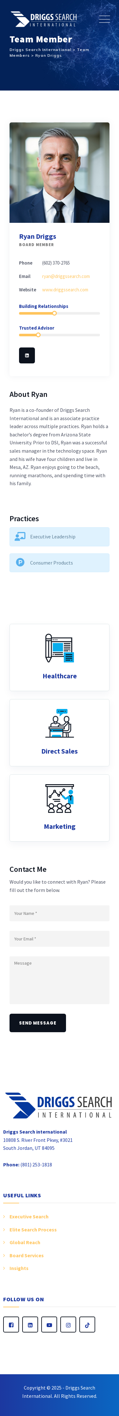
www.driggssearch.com (65, 290)
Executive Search (29, 1216)
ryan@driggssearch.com (66, 276)
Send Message (37, 1023)
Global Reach (25, 1242)
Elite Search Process (33, 1229)
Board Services (27, 1255)
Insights (19, 1268)
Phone (25, 263)
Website (27, 290)
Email (24, 276)
